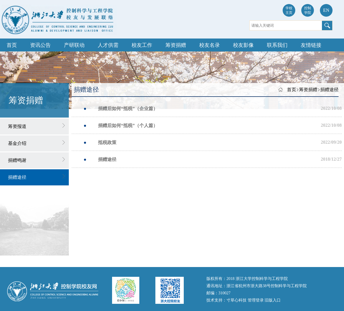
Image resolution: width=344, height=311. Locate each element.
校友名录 (209, 45)
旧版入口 (273, 300)
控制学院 (307, 10)
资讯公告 (40, 45)
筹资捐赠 (175, 45)
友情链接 (311, 45)
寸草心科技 (237, 300)
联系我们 (277, 45)
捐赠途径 (329, 89)
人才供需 (108, 45)
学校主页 (289, 10)
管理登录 (256, 300)
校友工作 (142, 45)
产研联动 (74, 45)
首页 (12, 45)
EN (326, 10)
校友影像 (243, 45)
